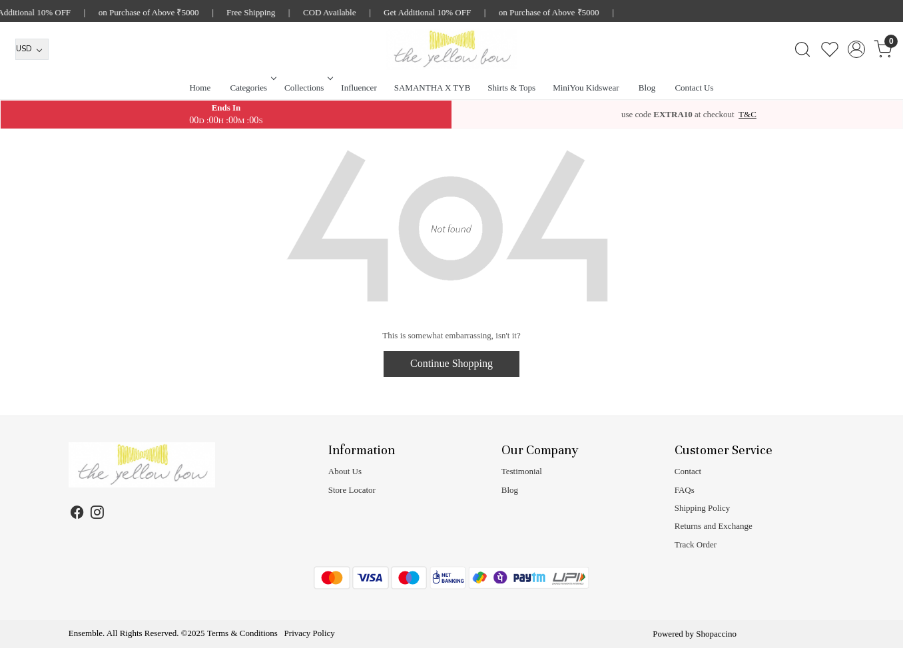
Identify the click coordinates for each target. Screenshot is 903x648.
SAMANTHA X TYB (432, 88)
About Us (345, 471)
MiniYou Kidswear (586, 88)
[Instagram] (98, 514)
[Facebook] (78, 514)
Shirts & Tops (511, 88)
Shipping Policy (702, 508)
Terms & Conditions (242, 633)
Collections (307, 88)
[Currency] (32, 49)
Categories (252, 88)
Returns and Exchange (713, 526)
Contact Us (694, 88)
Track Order (696, 544)
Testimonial (521, 471)
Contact (688, 471)
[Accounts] (856, 49)
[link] (802, 49)
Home (199, 88)
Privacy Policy (309, 633)
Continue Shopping (451, 363)
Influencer (358, 88)
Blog (647, 88)
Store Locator (352, 490)
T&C (747, 114)
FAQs (685, 490)
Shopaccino (716, 634)
